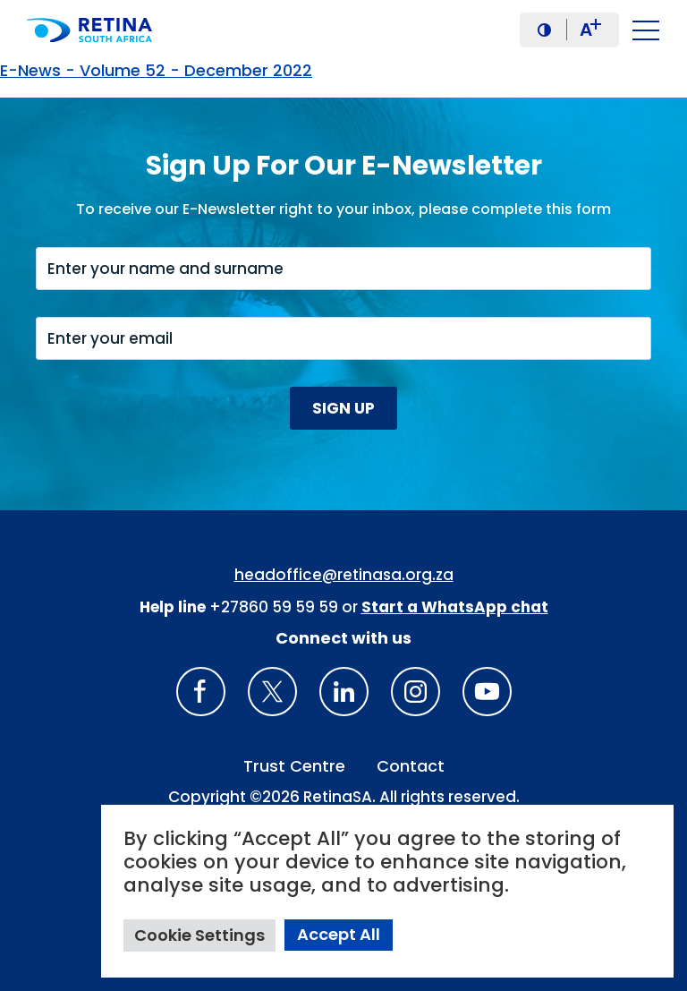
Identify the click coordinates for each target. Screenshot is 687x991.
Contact (411, 766)
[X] (272, 691)
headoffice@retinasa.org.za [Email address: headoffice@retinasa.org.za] (344, 574)
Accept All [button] (338, 934)
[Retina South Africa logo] (94, 30)
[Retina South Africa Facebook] (200, 691)
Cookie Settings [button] (199, 935)
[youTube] (487, 691)
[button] (544, 30)
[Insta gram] (415, 691)
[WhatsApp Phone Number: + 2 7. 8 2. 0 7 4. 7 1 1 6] (454, 607)
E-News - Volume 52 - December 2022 (156, 70)
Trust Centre (294, 766)
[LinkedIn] (344, 691)
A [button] (590, 29)
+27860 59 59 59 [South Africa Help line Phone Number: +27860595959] (273, 607)
